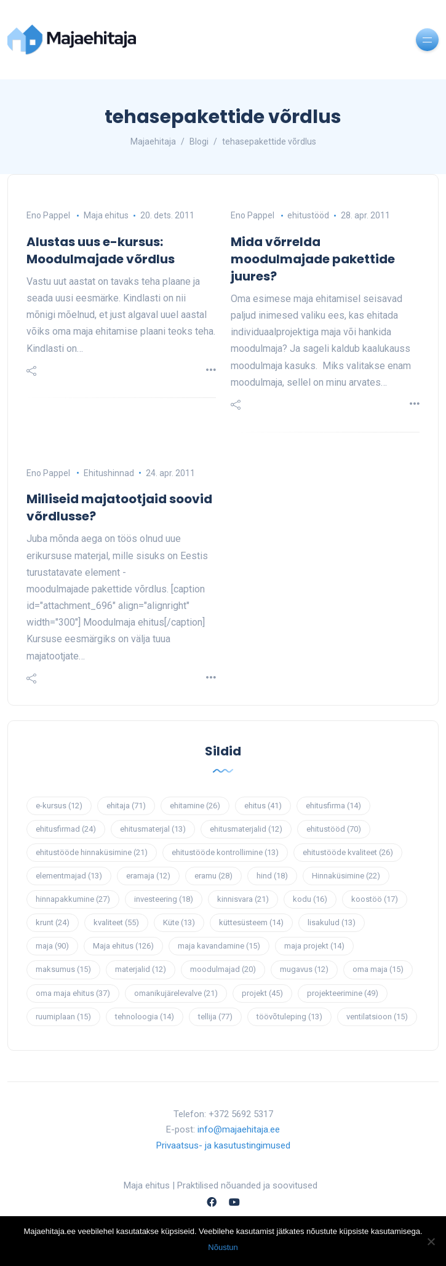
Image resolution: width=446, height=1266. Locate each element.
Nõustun (222, 1247)
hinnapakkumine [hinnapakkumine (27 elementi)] (73, 899)
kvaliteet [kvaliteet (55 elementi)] (116, 922)
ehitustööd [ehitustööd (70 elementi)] (333, 829)
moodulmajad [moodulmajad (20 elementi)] (223, 969)
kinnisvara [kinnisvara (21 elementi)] (243, 899)
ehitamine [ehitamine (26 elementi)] (195, 805)
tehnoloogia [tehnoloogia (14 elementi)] (144, 1016)
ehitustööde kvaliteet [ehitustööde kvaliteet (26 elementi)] (348, 852)
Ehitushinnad (109, 473)
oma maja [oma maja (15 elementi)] (378, 969)
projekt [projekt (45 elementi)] (262, 993)
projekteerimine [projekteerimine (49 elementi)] (342, 993)
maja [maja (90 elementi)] (52, 945)
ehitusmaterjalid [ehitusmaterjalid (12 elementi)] (246, 829)
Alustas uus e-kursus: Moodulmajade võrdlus (100, 250)
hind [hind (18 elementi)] (272, 875)
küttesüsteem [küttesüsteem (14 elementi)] (251, 922)
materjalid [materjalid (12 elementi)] (140, 969)
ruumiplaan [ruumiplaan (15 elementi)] (63, 1016)
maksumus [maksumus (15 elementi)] (63, 969)
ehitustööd (308, 215)
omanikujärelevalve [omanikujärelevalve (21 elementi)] (176, 993)
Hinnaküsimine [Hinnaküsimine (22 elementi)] (346, 875)
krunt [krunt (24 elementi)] (53, 922)
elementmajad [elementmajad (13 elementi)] (69, 875)
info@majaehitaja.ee (238, 1129)
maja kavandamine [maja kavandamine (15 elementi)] (219, 945)
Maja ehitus (106, 215)
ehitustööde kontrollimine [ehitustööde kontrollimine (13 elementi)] (225, 852)
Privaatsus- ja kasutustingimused (223, 1145)
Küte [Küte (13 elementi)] (179, 922)
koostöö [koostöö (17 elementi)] (374, 899)
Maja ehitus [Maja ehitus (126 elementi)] (123, 945)
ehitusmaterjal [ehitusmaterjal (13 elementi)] (153, 829)
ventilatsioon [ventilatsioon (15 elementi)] (377, 1016)
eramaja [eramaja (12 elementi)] (148, 875)
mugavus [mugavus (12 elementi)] (304, 969)
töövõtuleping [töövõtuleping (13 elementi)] (289, 1016)
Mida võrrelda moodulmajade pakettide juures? (313, 259)
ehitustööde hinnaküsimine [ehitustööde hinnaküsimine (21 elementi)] (92, 852)
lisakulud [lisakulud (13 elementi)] (332, 922)
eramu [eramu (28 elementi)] (213, 875)
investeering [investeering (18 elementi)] (163, 899)
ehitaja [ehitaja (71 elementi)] (126, 805)
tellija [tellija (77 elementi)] (215, 1016)
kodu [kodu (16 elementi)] (310, 899)
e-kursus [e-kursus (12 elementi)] (59, 805)
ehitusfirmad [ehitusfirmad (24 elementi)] (66, 829)
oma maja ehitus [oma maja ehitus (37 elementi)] (73, 993)
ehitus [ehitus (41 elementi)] (263, 805)
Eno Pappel (48, 215)
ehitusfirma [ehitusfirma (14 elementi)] (333, 805)
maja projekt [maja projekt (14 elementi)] (314, 945)
